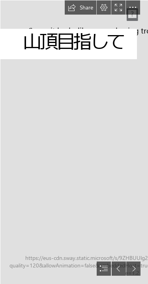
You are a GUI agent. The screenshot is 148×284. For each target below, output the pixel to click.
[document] (74, 142)
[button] (80, 7)
